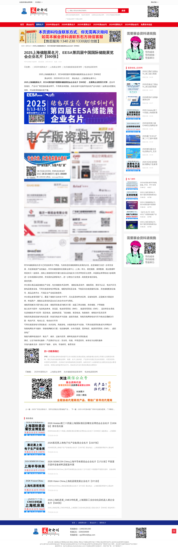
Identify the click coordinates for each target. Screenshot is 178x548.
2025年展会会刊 (100, 25)
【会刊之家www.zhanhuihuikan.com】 (74, 546)
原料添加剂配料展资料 (73, 15)
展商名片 (40, 25)
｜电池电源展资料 (90, 67)
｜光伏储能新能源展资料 (72, 67)
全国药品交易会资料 (98, 15)
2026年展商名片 (68, 25)
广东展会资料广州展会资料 (74, 19)
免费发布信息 (146, 25)
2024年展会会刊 (131, 25)
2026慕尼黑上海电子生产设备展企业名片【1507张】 (73, 443)
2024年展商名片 (116, 25)
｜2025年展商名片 (39, 67)
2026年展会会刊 (52, 25)
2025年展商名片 (84, 25)
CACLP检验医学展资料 (113, 15)
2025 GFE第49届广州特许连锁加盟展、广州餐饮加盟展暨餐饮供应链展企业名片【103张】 (111, 409)
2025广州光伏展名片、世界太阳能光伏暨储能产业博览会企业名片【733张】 (59, 409)
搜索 (123, 11)
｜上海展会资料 (54, 67)
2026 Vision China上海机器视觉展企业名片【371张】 (74, 481)
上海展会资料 (55, 372)
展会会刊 (30, 25)
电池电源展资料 (91, 372)
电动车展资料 (85, 15)
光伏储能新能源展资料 (73, 372)
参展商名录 (82, 523)
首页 (22, 25)
